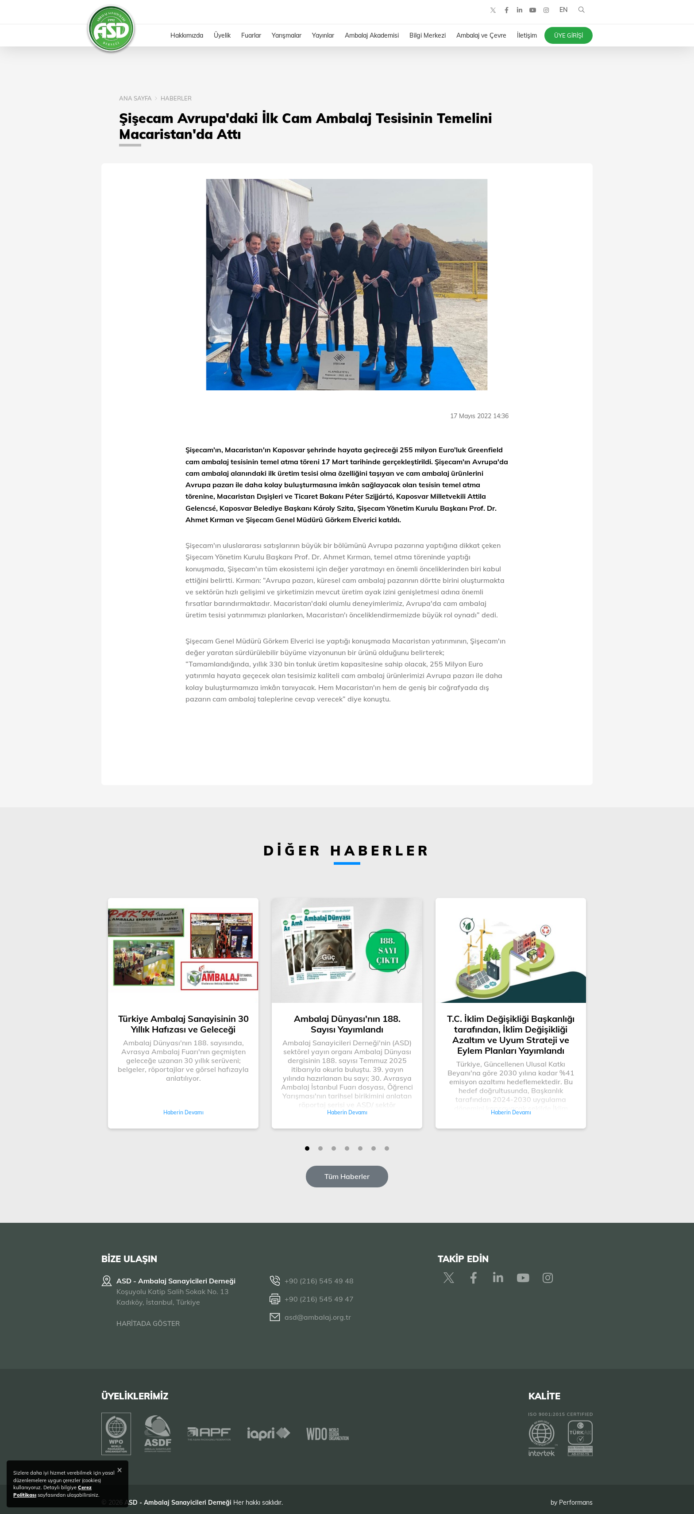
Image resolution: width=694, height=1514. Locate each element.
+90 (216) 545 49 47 (319, 1298)
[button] (307, 1148)
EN (561, 18)
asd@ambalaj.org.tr (318, 1317)
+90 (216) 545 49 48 (319, 1280)
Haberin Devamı (183, 1112)
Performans (576, 1496)
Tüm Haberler (347, 1176)
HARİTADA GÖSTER (148, 1323)
